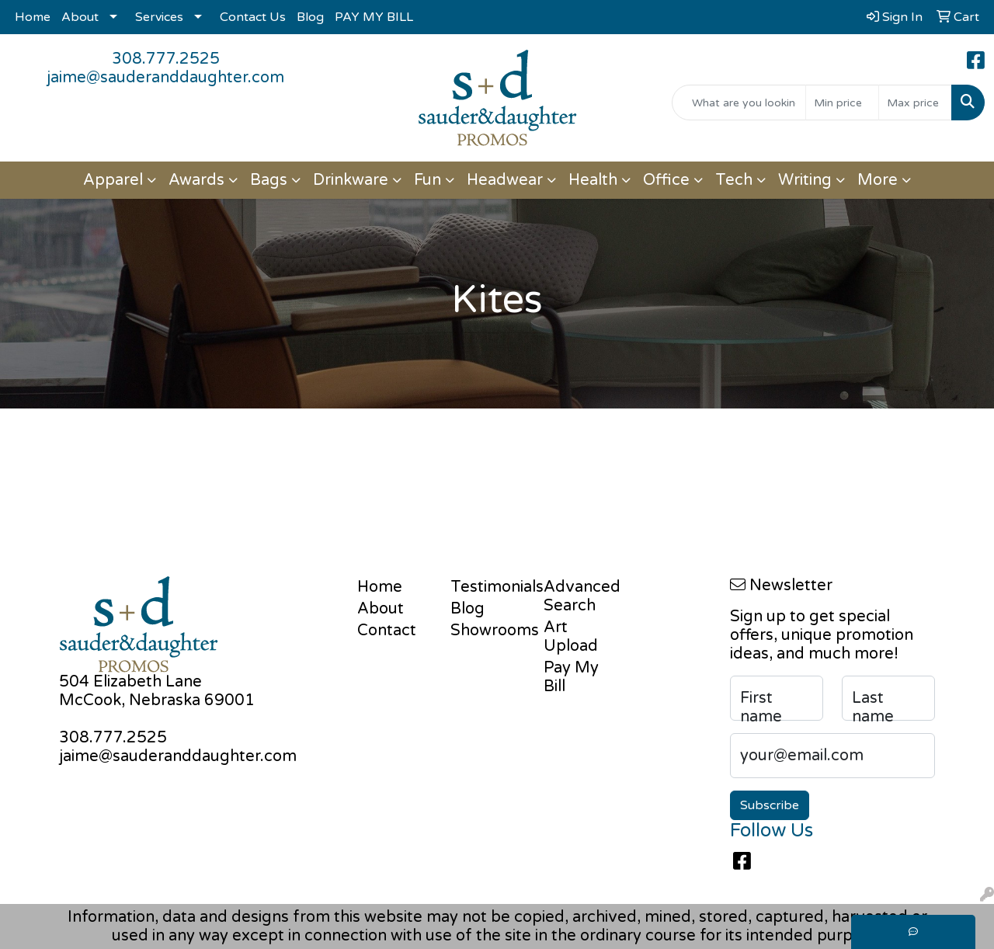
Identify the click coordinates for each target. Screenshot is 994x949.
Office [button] (666, 180)
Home (32, 17)
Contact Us (253, 17)
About (80, 17)
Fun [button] (427, 180)
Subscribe (769, 805)
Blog (310, 17)
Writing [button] (805, 180)
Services (159, 17)
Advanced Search (581, 596)
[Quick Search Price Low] (842, 102)
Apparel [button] (113, 180)
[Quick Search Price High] (915, 102)
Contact (386, 630)
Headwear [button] (505, 180)
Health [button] (592, 180)
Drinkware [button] (350, 180)
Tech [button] (733, 180)
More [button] (877, 180)
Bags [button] (268, 180)
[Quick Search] (739, 102)
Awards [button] (196, 180)
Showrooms (487, 630)
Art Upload (571, 636)
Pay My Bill (571, 677)
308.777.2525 (166, 59)
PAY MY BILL (374, 17)
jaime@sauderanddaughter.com (165, 77)
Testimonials (487, 587)
